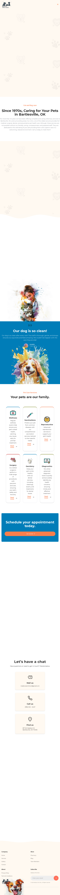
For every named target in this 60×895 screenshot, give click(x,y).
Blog (32, 858)
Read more (12, 446)
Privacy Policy (5, 873)
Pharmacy (33, 855)
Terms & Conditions (21, 827)
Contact (3, 864)
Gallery (3, 861)
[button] (58, 4)
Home (3, 855)
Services (3, 858)
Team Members (35, 861)
